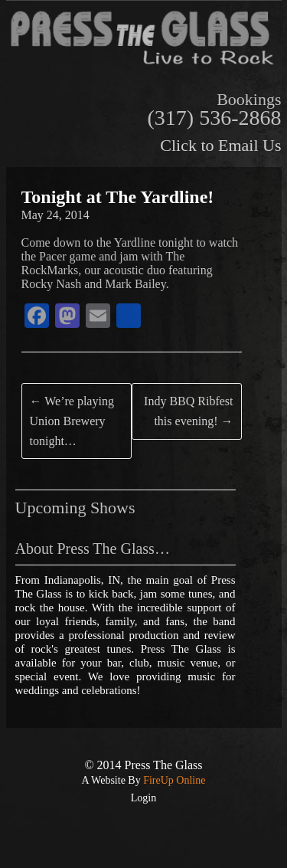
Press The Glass (164, 764)
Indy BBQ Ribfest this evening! (188, 411)
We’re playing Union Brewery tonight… (72, 421)
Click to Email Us (220, 145)
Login (143, 798)
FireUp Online (173, 780)
